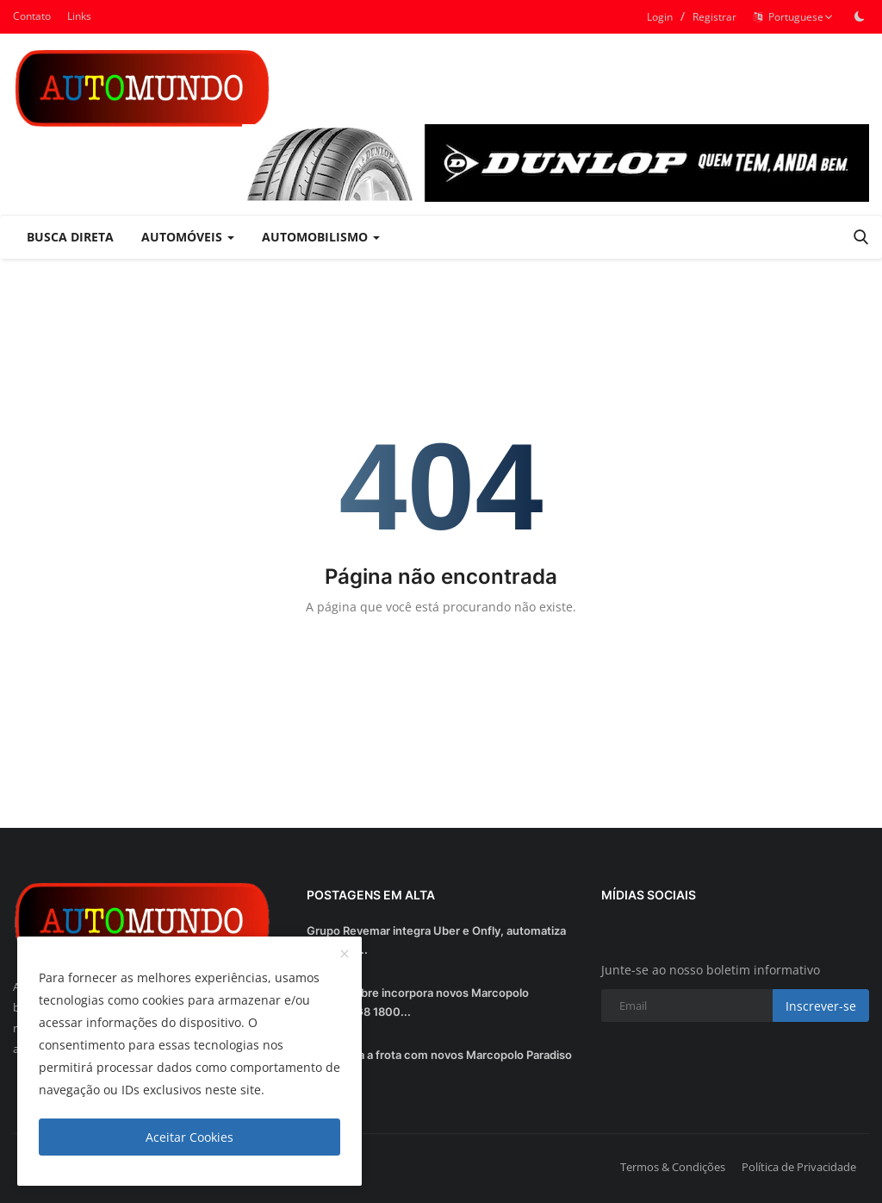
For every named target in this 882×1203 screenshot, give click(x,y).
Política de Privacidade (799, 1167)
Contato (32, 16)
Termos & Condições (672, 1167)
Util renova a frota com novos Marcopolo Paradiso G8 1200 (439, 1064)
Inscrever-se (821, 1006)
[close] (344, 954)
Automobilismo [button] (321, 237)
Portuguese (793, 16)
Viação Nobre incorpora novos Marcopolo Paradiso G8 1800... (418, 1002)
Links (79, 16)
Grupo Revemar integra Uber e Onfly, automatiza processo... (436, 940)
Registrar (714, 16)
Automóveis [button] (187, 237)
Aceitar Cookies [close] (189, 1137)
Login (660, 16)
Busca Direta (70, 237)
